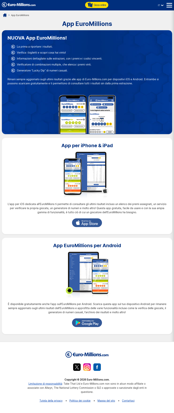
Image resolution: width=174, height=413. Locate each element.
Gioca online (96, 5)
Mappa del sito (106, 400)
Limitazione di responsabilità (45, 383)
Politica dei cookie (80, 400)
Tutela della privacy (50, 400)
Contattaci (128, 400)
